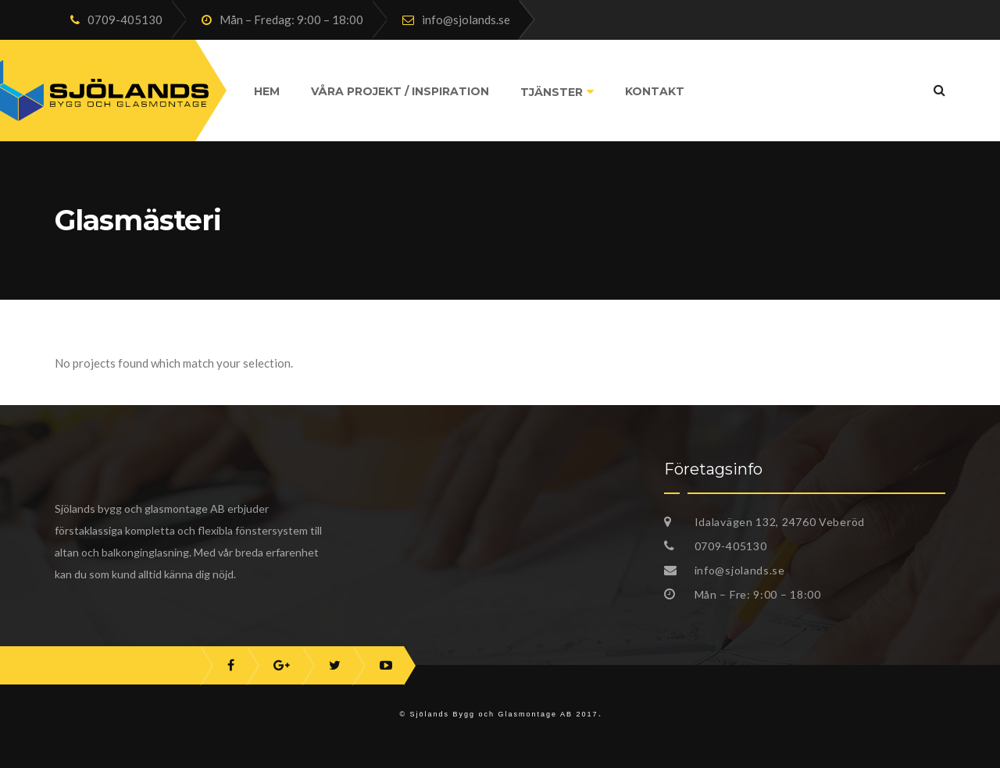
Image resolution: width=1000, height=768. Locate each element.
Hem (267, 91)
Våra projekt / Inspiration (400, 91)
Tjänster (551, 92)
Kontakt (654, 91)
